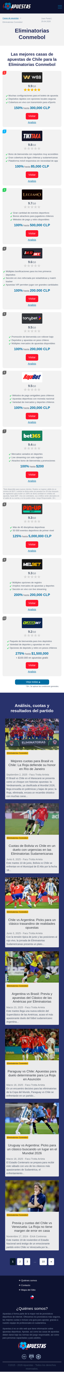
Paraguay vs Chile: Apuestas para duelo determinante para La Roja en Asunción (32, 1075)
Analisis (32, 122)
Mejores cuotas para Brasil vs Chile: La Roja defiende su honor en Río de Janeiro (32, 765)
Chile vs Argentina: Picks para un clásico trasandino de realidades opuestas (32, 924)
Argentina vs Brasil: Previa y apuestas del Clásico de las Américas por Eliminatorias (32, 997)
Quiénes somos (29, 1280)
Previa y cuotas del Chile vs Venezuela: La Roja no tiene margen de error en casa (32, 1227)
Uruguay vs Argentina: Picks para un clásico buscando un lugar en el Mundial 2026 (32, 1149)
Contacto (25, 1285)
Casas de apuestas (11, 18)
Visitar (32, 115)
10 (43, 1261)
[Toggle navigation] (59, 7)
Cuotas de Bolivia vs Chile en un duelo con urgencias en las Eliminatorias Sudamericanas (32, 849)
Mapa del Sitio (28, 1290)
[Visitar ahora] (32, 77)
